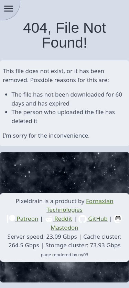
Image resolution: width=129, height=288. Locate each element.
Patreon (22, 218)
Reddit (58, 218)
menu (8, 8)
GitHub (93, 218)
